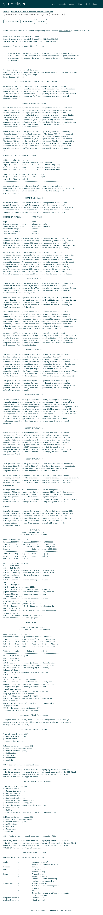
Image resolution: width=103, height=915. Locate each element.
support (72, 4)
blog (80, 4)
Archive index (12, 21)
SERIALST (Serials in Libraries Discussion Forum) (32, 12)
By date (41, 21)
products (62, 4)
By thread (28, 21)
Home (6, 12)
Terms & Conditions (38, 910)
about (87, 4)
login (95, 4)
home (53, 4)
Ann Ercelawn (64, 30)
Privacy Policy (53, 910)
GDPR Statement (67, 910)
